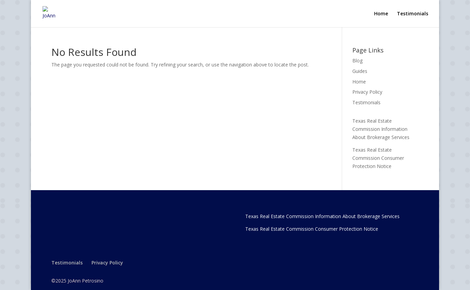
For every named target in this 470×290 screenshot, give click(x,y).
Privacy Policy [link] (367, 92)
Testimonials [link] (412, 14)
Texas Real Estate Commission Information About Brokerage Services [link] (380, 129)
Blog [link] (357, 60)
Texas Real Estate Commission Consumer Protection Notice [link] (378, 158)
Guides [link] (359, 71)
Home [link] (381, 14)
